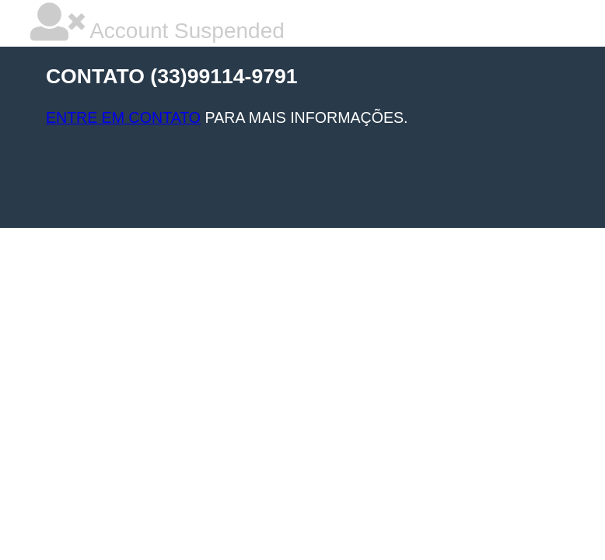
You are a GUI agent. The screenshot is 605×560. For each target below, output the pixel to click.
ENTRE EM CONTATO (123, 117)
